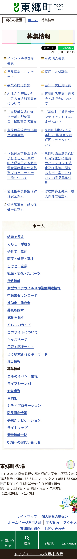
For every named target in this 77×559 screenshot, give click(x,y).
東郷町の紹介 (30, 529)
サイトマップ (17, 428)
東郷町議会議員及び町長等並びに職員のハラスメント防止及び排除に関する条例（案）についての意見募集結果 (59, 168)
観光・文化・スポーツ (23, 273)
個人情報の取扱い (55, 516)
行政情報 (13, 281)
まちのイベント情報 (22, 376)
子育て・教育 (17, 251)
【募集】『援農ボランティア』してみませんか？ (59, 117)
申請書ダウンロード (22, 295)
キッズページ (17, 339)
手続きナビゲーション (24, 420)
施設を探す (15, 317)
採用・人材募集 (56, 72)
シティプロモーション (24, 405)
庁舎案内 (52, 522)
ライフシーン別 (19, 383)
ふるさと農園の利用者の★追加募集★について (22, 98)
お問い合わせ (7, 543)
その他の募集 (55, 58)
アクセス (70, 522)
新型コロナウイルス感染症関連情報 (34, 288)
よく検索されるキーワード (27, 354)
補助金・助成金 (18, 303)
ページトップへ (70, 464)
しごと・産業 (17, 266)
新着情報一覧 (17, 435)
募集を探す (15, 310)
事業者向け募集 (18, 85)
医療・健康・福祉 (20, 259)
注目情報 (13, 361)
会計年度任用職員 (58, 85)
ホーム (33, 20)
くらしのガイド (19, 325)
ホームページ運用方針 (24, 522)
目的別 (12, 398)
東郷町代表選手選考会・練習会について (59, 98)
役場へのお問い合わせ (24, 442)
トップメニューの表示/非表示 (38, 554)
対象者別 (13, 391)
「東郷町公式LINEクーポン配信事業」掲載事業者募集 (22, 117)
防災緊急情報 (17, 413)
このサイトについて (22, 332)
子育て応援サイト (20, 347)
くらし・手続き (19, 244)
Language (69, 543)
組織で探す (15, 237)
